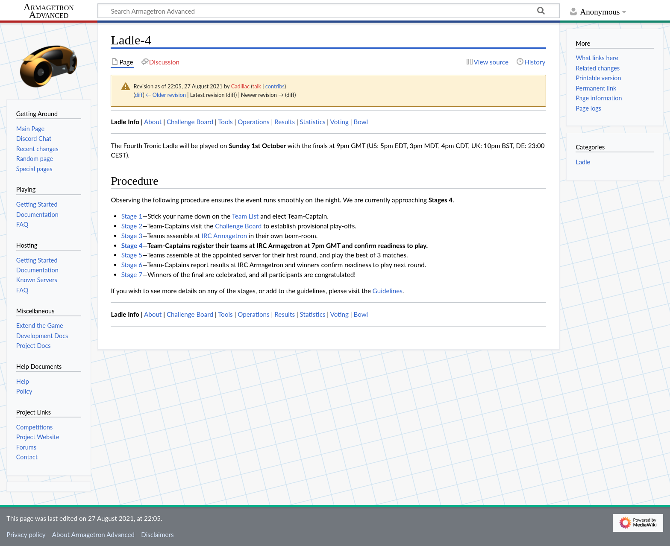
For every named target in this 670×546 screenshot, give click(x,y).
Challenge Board (190, 122)
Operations (253, 122)
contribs (275, 86)
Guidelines (388, 291)
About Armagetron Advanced (93, 534)
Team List (245, 216)
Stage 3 (131, 235)
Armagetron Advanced (49, 11)
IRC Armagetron (224, 235)
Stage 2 (131, 226)
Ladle (583, 162)
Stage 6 (131, 265)
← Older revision (166, 94)
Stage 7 (131, 274)
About (153, 122)
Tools (225, 122)
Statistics (313, 122)
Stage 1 (131, 216)
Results (284, 122)
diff (139, 94)
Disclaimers (157, 534)
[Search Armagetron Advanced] (328, 11)
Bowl (360, 122)
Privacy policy (25, 534)
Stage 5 (131, 255)
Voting (339, 122)
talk (257, 86)
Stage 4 (132, 245)
